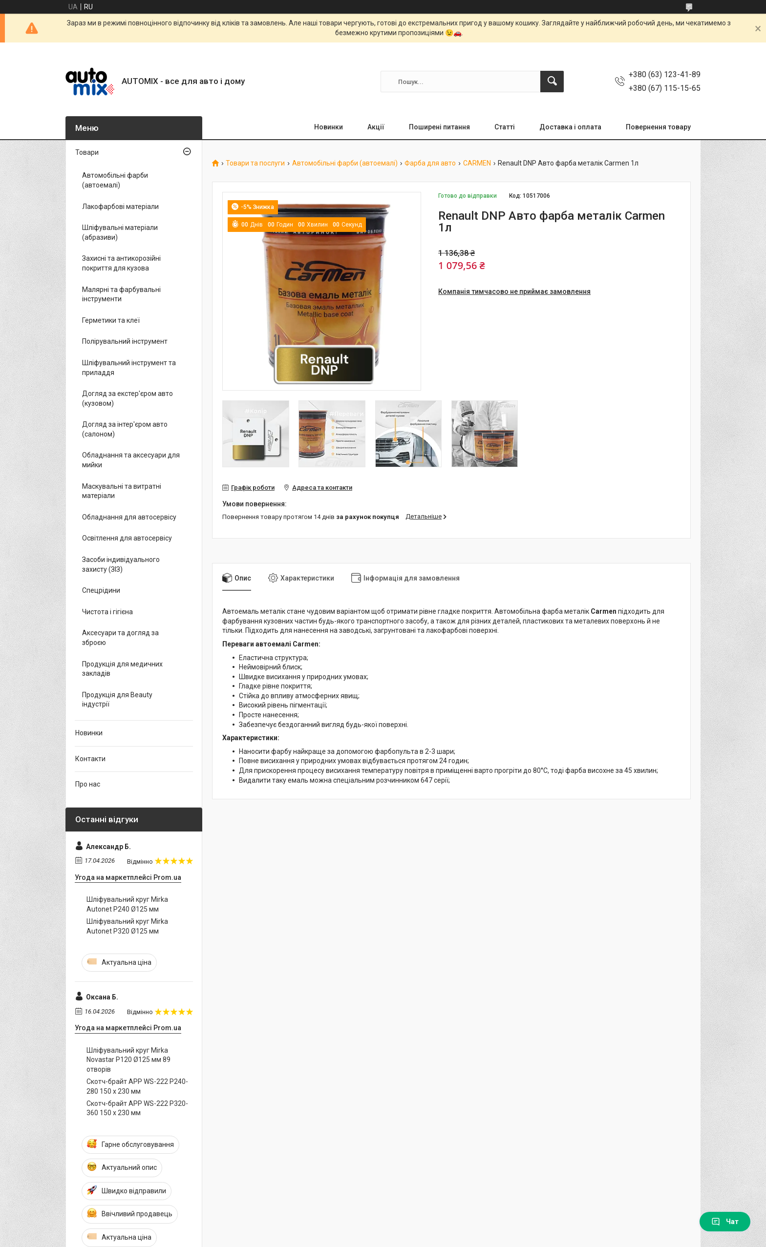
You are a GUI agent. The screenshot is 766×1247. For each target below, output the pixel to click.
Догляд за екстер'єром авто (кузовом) (127, 398)
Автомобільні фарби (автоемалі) (345, 163)
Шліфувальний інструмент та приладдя (129, 367)
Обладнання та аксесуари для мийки (131, 460)
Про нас (87, 784)
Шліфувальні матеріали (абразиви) (120, 232)
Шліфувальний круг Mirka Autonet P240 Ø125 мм (127, 904)
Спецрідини (101, 590)
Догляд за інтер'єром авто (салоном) (125, 429)
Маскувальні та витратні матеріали (121, 491)
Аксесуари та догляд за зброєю (120, 637)
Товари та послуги (255, 163)
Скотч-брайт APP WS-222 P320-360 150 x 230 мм (137, 1108)
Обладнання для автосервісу (129, 517)
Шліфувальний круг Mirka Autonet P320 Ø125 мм (127, 926)
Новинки (328, 127)
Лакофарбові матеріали (120, 206)
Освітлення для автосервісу (127, 538)
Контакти (90, 759)
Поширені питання (439, 127)
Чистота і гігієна (107, 612)
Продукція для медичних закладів (122, 669)
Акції (375, 127)
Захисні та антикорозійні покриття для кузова (121, 263)
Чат (725, 1221)
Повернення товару (658, 127)
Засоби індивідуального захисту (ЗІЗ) (121, 564)
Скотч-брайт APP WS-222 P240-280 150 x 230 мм (137, 1086)
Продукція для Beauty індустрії (117, 699)
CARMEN (477, 163)
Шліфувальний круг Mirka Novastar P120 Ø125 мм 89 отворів (128, 1059)
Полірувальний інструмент (125, 341)
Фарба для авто (430, 163)
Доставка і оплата (570, 127)
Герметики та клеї (111, 320)
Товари (87, 152)
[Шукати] (552, 81)
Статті (504, 127)
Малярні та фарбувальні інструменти (121, 294)
